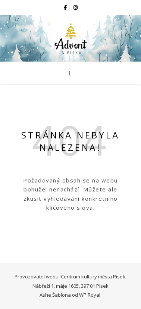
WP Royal (89, 294)
